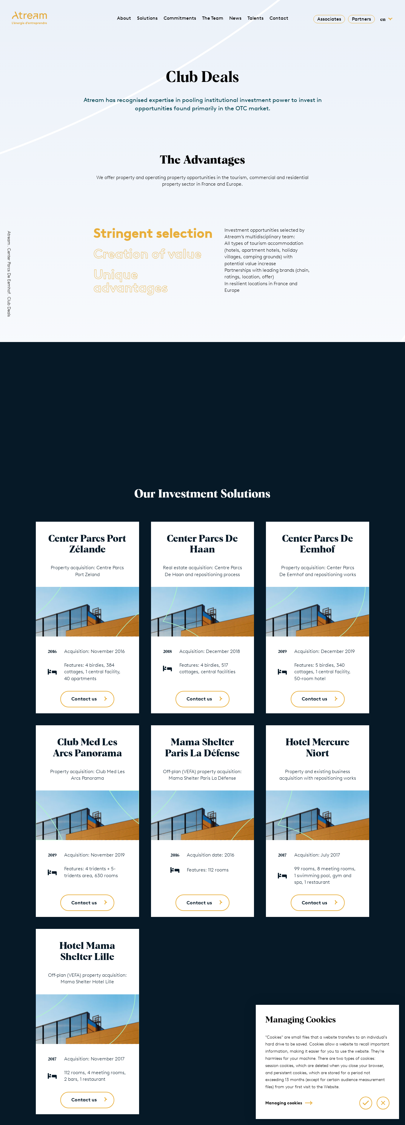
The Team (212, 18)
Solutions (147, 18)
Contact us (84, 699)
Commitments (180, 18)
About (124, 18)
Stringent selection (152, 233)
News (235, 18)
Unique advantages (130, 281)
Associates (329, 19)
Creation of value (147, 253)
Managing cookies (283, 1103)
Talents (255, 18)
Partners (361, 19)
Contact (279, 18)
